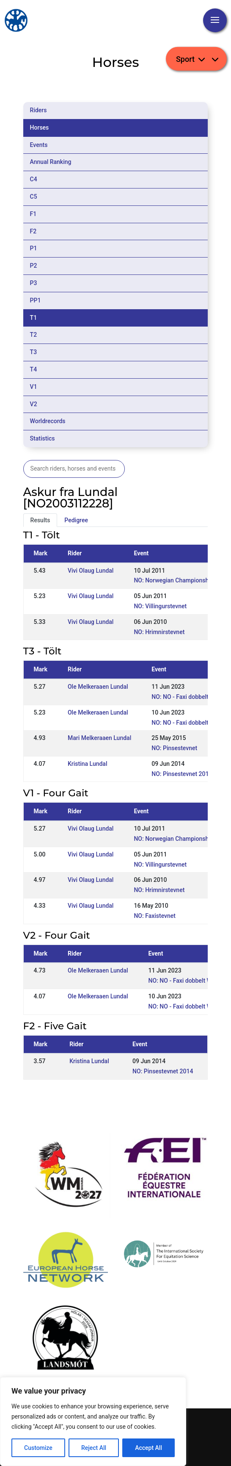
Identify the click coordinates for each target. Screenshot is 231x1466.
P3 (33, 283)
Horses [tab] (39, 127)
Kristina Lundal (87, 763)
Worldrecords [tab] (48, 421)
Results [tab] (40, 520)
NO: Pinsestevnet (174, 748)
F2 (33, 231)
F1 (33, 214)
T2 (33, 334)
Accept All (148, 1447)
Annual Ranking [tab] (51, 161)
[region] (93, 1421)
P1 (33, 248)
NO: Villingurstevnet (160, 606)
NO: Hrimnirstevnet (159, 632)
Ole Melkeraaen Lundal (98, 686)
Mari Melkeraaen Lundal (99, 737)
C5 (33, 196)
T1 (33, 317)
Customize (38, 1447)
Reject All (93, 1447)
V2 (33, 404)
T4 (33, 369)
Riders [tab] (38, 110)
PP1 (35, 300)
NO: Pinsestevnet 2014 (181, 773)
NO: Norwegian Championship (173, 580)
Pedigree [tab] (76, 520)
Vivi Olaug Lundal (90, 570)
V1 (33, 386)
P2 (33, 265)
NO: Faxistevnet (155, 915)
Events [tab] (39, 144)
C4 (33, 179)
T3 (33, 352)
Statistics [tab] (42, 438)
